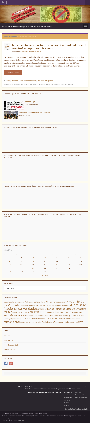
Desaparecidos (12, 81)
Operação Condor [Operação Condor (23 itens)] (55, 318)
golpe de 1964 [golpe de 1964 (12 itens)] (31, 315)
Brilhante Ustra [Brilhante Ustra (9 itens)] (44, 302)
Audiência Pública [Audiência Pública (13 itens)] (32, 302)
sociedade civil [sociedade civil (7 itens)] (33, 322)
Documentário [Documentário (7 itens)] (24, 312)
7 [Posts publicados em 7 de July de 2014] (9, 261)
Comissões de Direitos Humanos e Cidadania (44, 392)
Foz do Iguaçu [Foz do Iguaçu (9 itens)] (65, 312)
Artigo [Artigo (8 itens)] (12, 302)
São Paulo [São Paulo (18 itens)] (42, 322)
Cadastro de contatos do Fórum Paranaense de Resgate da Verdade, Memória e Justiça (53, 389)
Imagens (67, 400)
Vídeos (66, 405)
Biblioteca (68, 392)
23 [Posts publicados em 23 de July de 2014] (33, 268)
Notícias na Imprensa (34, 52)
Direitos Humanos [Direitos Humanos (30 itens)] (55, 308)
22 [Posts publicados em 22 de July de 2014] (21, 268)
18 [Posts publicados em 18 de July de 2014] (57, 264)
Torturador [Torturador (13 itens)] (58, 322)
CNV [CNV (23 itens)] (67, 301)
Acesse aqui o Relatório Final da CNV (34, 113)
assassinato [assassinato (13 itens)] (19, 302)
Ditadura (22, 81)
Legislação (67, 395)
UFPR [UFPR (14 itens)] (80, 322)
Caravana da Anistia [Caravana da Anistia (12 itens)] (57, 302)
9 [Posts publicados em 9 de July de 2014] (33, 261)
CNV (86, 386)
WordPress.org (9, 349)
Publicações (68, 397)
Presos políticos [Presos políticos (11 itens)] (76, 319)
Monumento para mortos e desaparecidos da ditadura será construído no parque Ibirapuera (49, 46)
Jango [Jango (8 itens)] (78, 315)
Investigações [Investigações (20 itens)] (69, 315)
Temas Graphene (18, 420)
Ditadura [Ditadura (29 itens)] (70, 308)
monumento (31, 81)
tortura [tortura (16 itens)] (50, 322)
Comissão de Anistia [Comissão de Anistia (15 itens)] (28, 305)
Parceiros (28, 386)
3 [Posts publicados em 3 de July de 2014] (44, 257)
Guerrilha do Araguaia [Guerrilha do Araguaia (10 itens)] (45, 315)
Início (20, 386)
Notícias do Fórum (81, 395)
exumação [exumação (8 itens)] (51, 312)
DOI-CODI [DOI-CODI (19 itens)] (34, 312)
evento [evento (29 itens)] (44, 311)
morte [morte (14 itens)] (42, 319)
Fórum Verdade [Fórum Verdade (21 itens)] (18, 315)
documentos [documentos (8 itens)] (16, 312)
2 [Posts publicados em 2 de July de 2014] (33, 257)
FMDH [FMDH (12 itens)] (57, 312)
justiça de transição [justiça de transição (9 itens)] (15, 319)
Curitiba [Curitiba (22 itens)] (40, 308)
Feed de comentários (11, 345)
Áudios (66, 403)
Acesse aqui (30, 102)
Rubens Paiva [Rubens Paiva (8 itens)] (24, 322)
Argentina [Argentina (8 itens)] (7, 302)
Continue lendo (13, 73)
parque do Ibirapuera (45, 81)
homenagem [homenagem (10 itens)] (58, 315)
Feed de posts (9, 340)
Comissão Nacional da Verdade (76, 409)
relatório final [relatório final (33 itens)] (12, 321)
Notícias (24, 52)
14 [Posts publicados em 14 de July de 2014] (9, 264)
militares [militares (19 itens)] (36, 318)
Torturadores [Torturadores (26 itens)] (70, 321)
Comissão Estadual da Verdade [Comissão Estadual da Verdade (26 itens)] (54, 305)
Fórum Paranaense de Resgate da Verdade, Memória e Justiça (27, 26)
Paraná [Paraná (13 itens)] (67, 319)
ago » (47, 275)
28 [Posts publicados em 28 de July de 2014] (9, 271)
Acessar (7, 336)
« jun (42, 275)
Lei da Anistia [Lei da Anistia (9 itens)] (27, 319)
